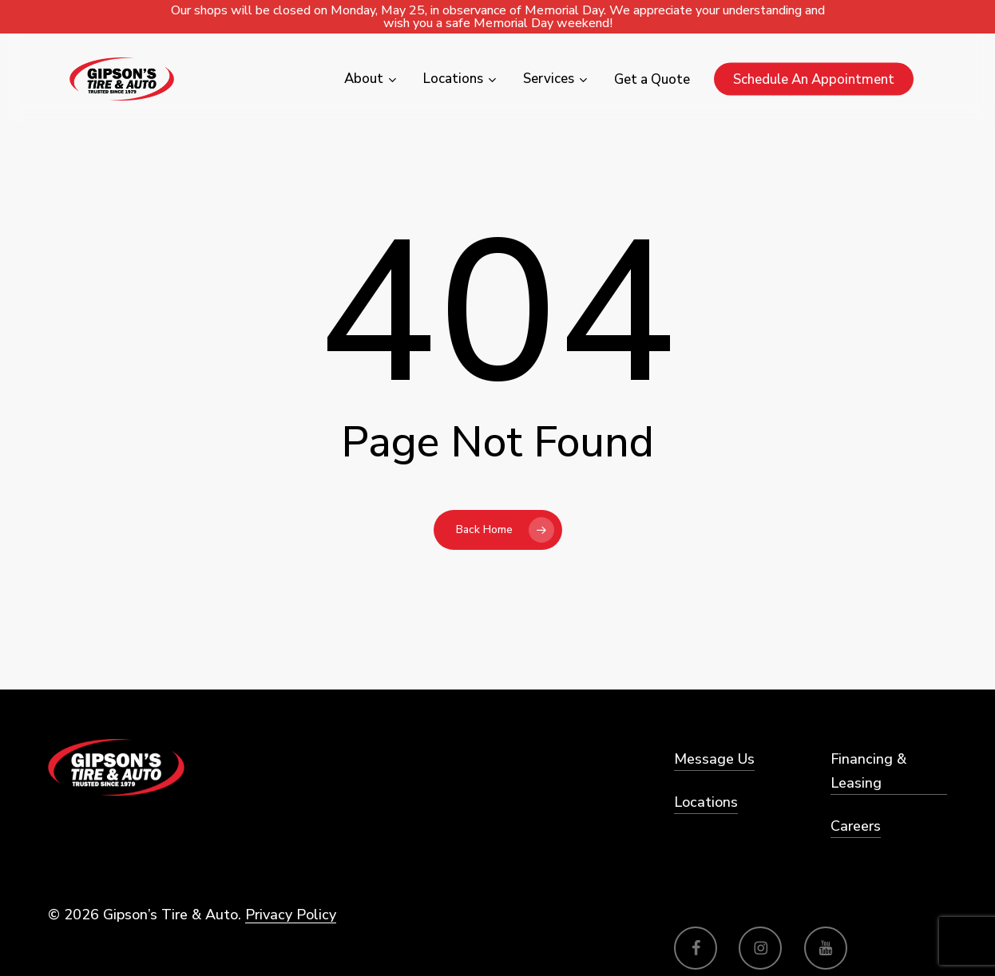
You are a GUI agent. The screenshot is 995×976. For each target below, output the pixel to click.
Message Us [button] (714, 759)
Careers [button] (855, 826)
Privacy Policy (290, 914)
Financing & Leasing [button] (868, 770)
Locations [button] (706, 802)
